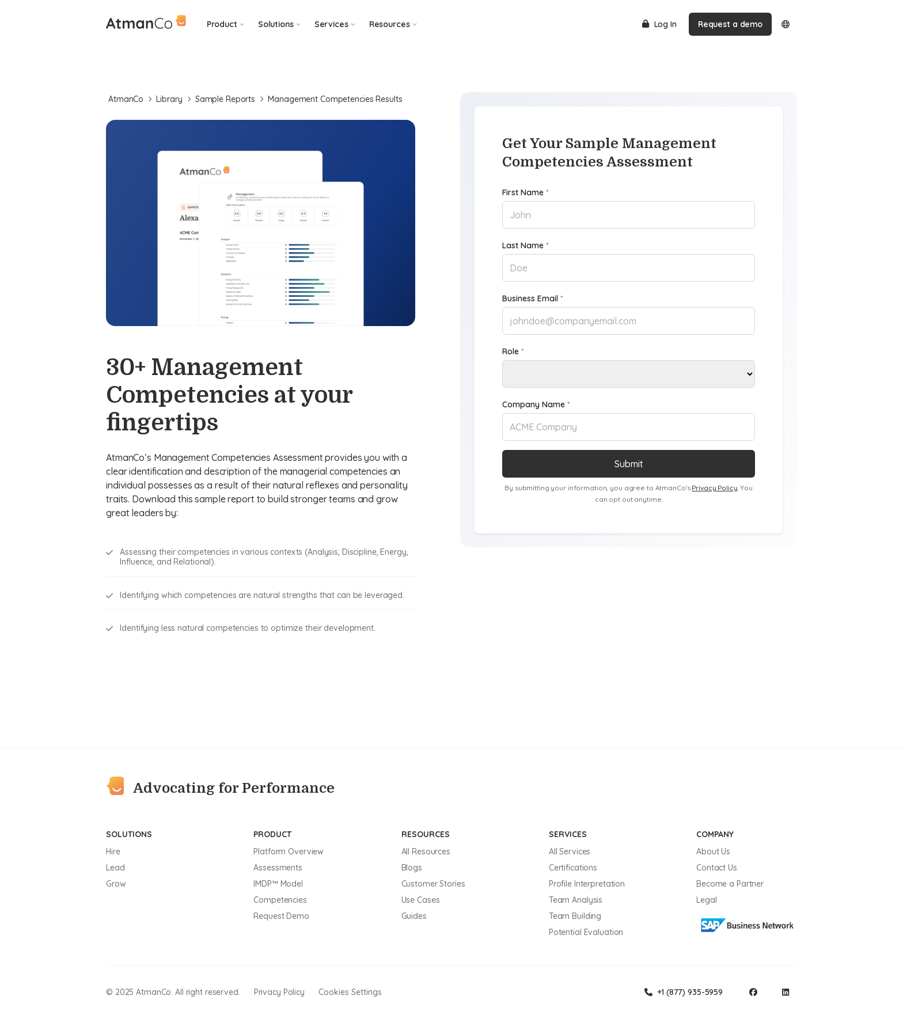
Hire (113, 851)
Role (513, 351)
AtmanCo (129, 99)
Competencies (280, 900)
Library (173, 99)
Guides (414, 916)
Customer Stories (433, 884)
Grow (116, 884)
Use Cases (420, 900)
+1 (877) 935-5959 (683, 992)
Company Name (536, 404)
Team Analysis (575, 900)
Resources (393, 24)
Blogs (411, 867)
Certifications (573, 867)
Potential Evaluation (586, 932)
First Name (525, 192)
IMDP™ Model (278, 884)
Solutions (279, 24)
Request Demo (281, 916)
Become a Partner (730, 884)
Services (334, 24)
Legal (706, 900)
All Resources (425, 851)
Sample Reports (229, 99)
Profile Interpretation (587, 884)
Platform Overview (288, 851)
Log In (659, 24)
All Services (570, 851)
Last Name (525, 245)
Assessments (277, 867)
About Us (713, 851)
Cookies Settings (350, 992)
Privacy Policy (714, 487)
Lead (115, 867)
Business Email (532, 298)
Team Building (575, 916)
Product (225, 24)
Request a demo (730, 24)
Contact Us (716, 867)
